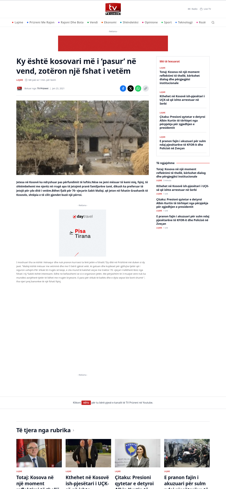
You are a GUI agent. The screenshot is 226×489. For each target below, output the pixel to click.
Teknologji (184, 22)
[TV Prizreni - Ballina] (113, 9)
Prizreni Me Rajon (40, 22)
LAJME (19, 79)
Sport (166, 22)
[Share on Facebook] (123, 88)
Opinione (150, 22)
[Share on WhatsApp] (138, 88)
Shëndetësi (129, 22)
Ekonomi (109, 22)
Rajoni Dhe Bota (70, 22)
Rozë (201, 22)
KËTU (86, 402)
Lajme (17, 22)
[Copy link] (146, 88)
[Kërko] (213, 22)
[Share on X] (130, 88)
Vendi (92, 22)
